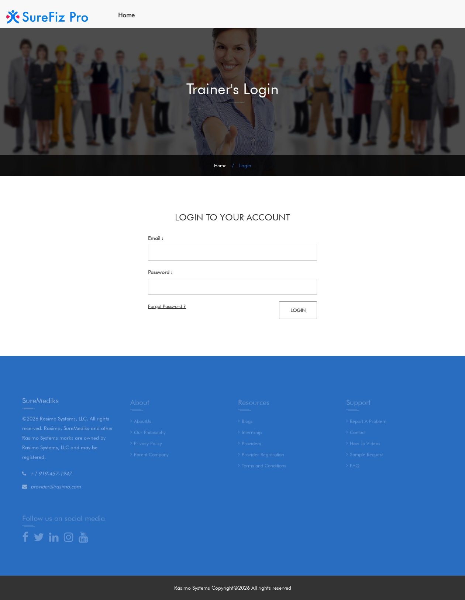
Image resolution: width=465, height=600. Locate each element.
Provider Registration (263, 456)
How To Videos (365, 445)
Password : (160, 272)
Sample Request (366, 456)
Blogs (247, 423)
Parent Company (151, 456)
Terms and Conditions (264, 467)
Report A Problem (368, 423)
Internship (252, 434)
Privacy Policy (148, 445)
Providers (251, 445)
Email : (155, 238)
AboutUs (142, 423)
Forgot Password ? (167, 306)
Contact (357, 434)
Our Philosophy (150, 434)
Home (126, 15)
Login (298, 310)
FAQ (354, 467)
